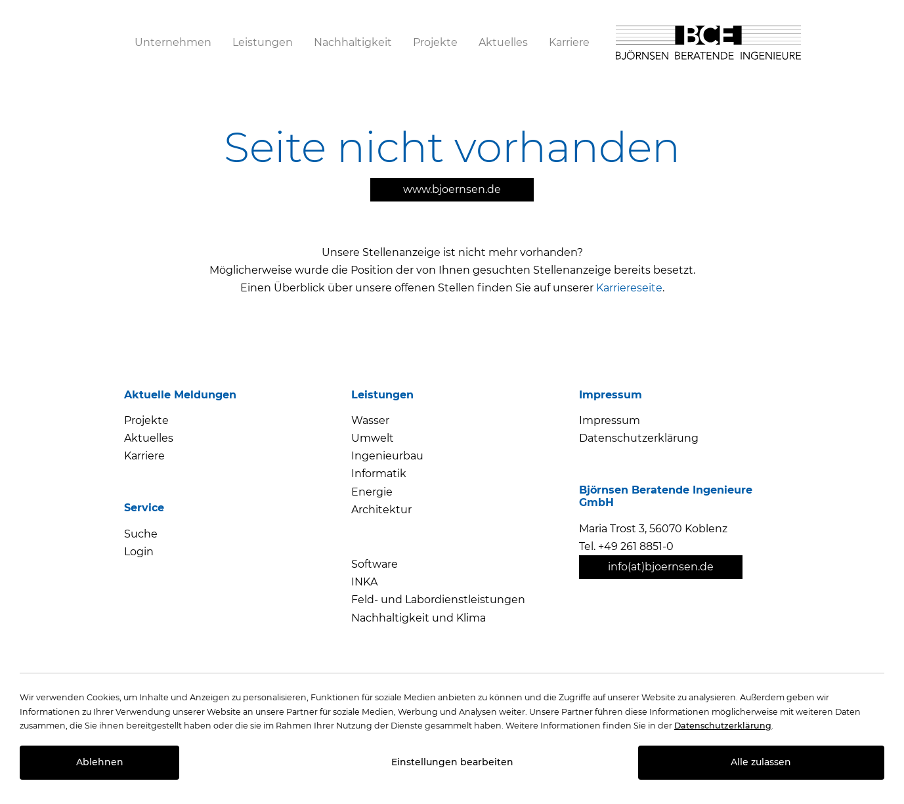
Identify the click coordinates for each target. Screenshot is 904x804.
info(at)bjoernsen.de (661, 567)
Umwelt (372, 438)
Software (374, 564)
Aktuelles (148, 438)
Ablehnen (99, 762)
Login (139, 551)
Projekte (146, 420)
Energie (372, 492)
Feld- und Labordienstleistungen (438, 599)
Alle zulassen (761, 762)
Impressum (609, 420)
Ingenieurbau (387, 456)
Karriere (144, 456)
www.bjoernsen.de (452, 189)
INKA (364, 582)
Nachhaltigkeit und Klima (418, 618)
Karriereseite (629, 288)
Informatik (378, 473)
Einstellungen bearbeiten (452, 762)
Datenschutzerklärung (639, 438)
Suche (141, 534)
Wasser (370, 420)
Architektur (381, 509)
